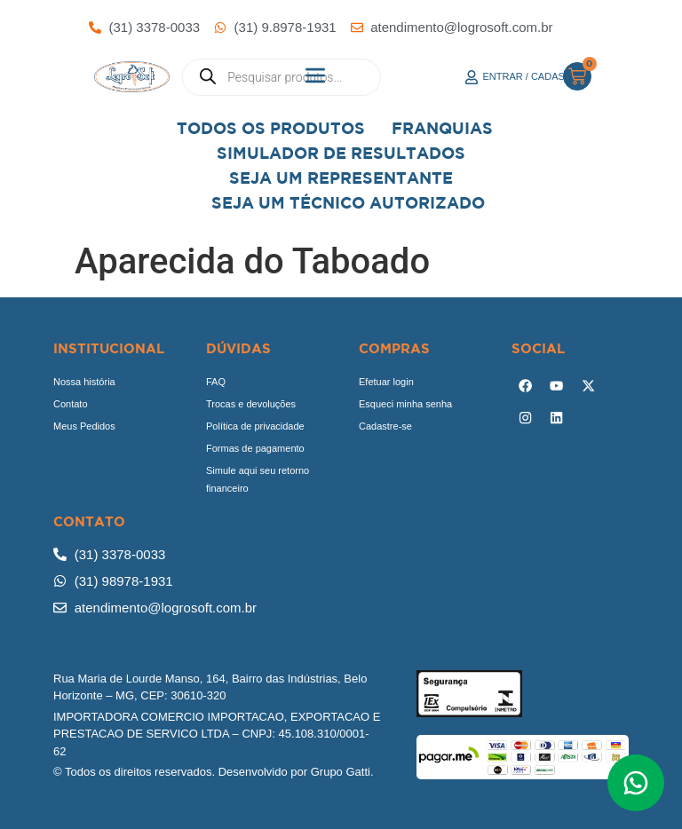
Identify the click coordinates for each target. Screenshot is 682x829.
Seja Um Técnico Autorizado (348, 202)
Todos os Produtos (271, 128)
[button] (315, 76)
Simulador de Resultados (341, 153)
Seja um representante (341, 178)
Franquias (442, 128)
